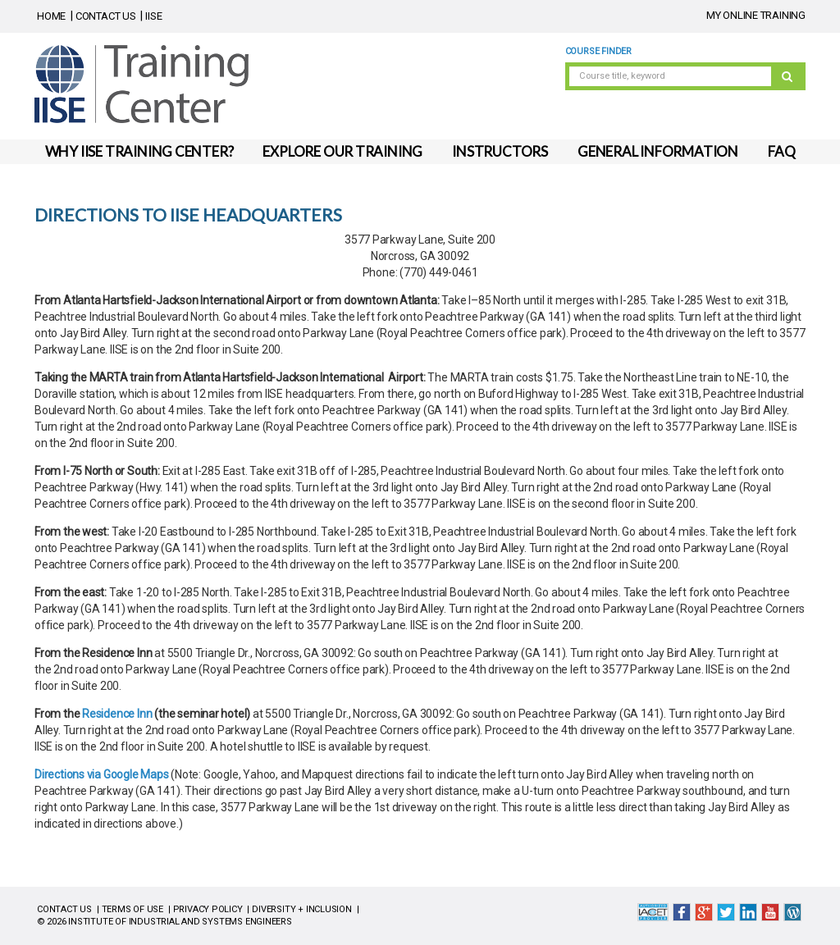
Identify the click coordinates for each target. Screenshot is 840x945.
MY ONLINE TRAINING (756, 15)
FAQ (781, 151)
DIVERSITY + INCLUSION (302, 909)
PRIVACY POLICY (208, 909)
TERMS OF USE (132, 909)
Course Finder (598, 51)
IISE (153, 16)
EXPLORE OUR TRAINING (342, 151)
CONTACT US (105, 16)
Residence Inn (117, 713)
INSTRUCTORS (500, 151)
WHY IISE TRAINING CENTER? (139, 151)
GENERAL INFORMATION (658, 151)
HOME (51, 16)
